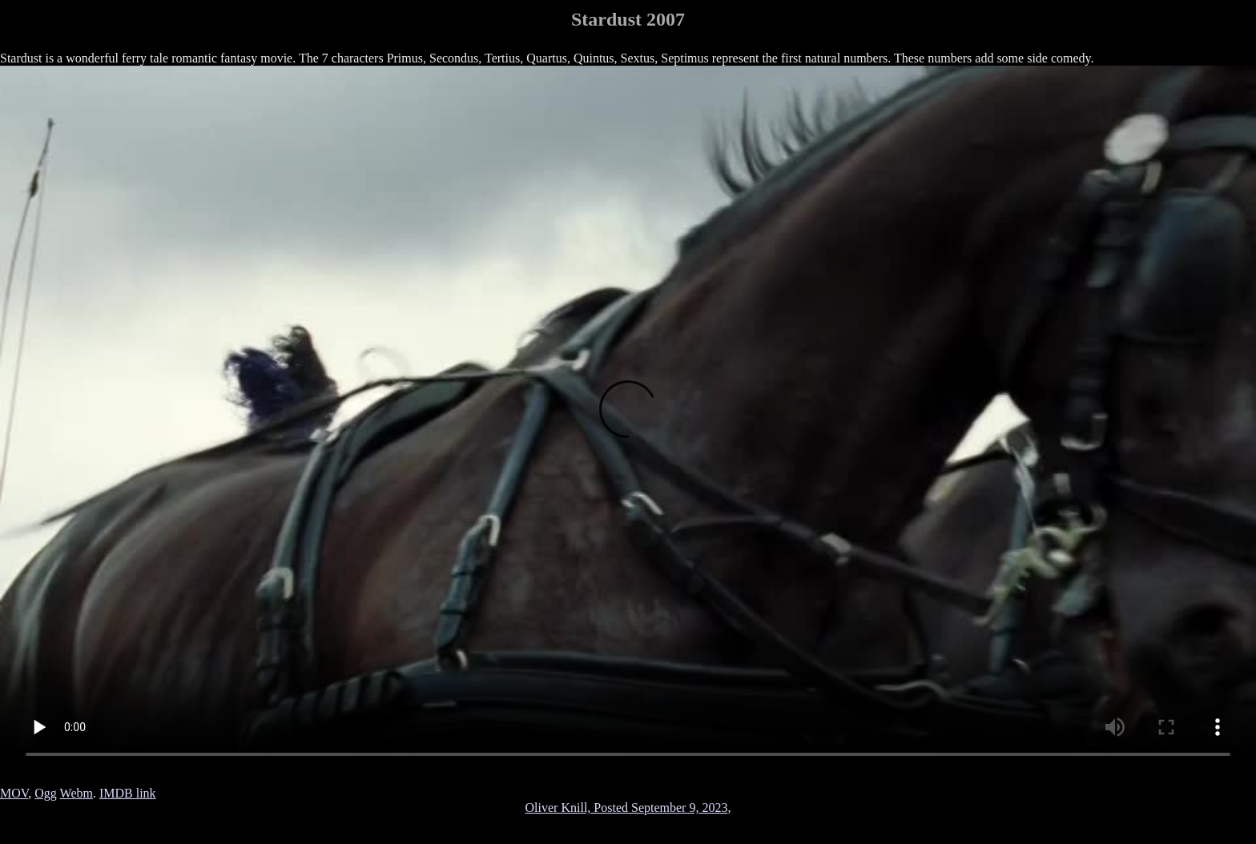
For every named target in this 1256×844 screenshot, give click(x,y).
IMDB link (127, 793)
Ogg (45, 793)
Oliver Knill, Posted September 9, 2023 (626, 807)
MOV (14, 793)
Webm (76, 793)
